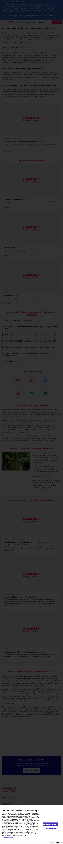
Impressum (23, 835)
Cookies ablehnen (50, 828)
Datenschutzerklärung (10, 835)
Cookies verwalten (7, 837)
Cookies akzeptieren (50, 824)
